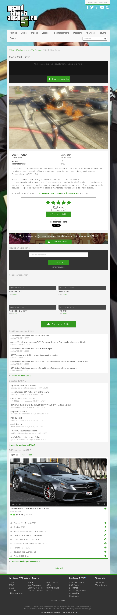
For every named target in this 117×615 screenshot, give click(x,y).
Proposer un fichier (58, 324)
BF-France (73, 588)
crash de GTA (16, 424)
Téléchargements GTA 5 (26, 50)
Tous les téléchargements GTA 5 (25, 561)
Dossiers (77, 33)
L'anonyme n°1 (15, 414)
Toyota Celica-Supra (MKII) (25, 552)
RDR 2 (49, 590)
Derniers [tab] (14, 455)
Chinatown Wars (16, 593)
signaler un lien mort (58, 219)
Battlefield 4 (74, 593)
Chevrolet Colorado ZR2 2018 (26, 539)
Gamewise (99, 582)
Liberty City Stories (36, 588)
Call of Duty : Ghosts (77, 590)
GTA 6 (11, 585)
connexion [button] (103, 2)
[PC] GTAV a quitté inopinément (23, 431)
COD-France (74, 585)
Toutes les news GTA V (21, 376)
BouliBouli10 (15, 433)
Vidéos (45, 33)
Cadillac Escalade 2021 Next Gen (28, 535)
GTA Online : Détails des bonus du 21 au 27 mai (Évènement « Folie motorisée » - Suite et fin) (49, 362)
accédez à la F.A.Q (58, 241)
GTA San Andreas (35, 590)
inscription (92, 2)
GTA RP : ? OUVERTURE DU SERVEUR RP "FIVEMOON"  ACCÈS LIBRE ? (40, 405)
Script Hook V (15, 291)
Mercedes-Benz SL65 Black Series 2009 (29, 508)
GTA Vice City (52, 582)
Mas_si (13, 420)
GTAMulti (13, 590)
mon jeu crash (16, 418)
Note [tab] (30, 455)
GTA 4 (30, 582)
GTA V (11, 50)
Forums (102, 33)
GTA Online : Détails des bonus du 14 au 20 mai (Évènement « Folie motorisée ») (43, 368)
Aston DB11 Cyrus (21, 556)
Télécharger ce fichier (58, 214)
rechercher (58, 262)
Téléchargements (61, 33)
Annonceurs (55, 600)
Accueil (13, 33)
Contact (63, 600)
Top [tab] (23, 455)
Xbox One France (76, 582)
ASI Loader (64, 291)
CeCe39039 (14, 401)
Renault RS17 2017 (22, 548)
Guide (24, 33)
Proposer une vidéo (58, 79)
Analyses (90, 33)
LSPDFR (63, 311)
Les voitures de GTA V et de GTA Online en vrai (29, 392)
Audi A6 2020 (19, 527)
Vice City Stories (34, 585)
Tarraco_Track (15, 388)
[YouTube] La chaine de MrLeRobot (25, 437)
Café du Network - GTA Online (22, 398)
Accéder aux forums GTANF (23, 445)
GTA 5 (11, 588)
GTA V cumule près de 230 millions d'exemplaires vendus (34, 355)
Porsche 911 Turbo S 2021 (25, 523)
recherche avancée (58, 267)
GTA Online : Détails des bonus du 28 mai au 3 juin (31, 348)
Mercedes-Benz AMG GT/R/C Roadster (30, 531)
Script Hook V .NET (18, 311)
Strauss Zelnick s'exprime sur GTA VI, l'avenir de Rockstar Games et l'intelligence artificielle (48, 342)
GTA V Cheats (101, 585)
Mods (40, 50)
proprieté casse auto (19, 411)
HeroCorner (74, 596)
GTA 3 (48, 585)
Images (34, 33)
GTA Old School (52, 588)
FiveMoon (14, 407)
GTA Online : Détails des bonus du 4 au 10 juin (29, 336)
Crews (13, 38)
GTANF (59, 568)
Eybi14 (13, 394)
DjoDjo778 (14, 440)
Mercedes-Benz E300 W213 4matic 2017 (31, 544)
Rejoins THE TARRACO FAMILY (23, 385)
